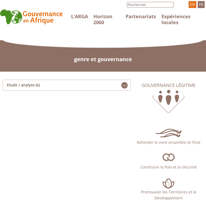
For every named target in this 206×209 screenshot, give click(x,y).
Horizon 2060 (102, 19)
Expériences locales (175, 19)
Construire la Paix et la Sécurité (168, 167)
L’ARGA (79, 16)
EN (192, 4)
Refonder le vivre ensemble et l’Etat (168, 142)
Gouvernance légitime (169, 85)
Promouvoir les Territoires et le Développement (168, 194)
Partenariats (141, 16)
